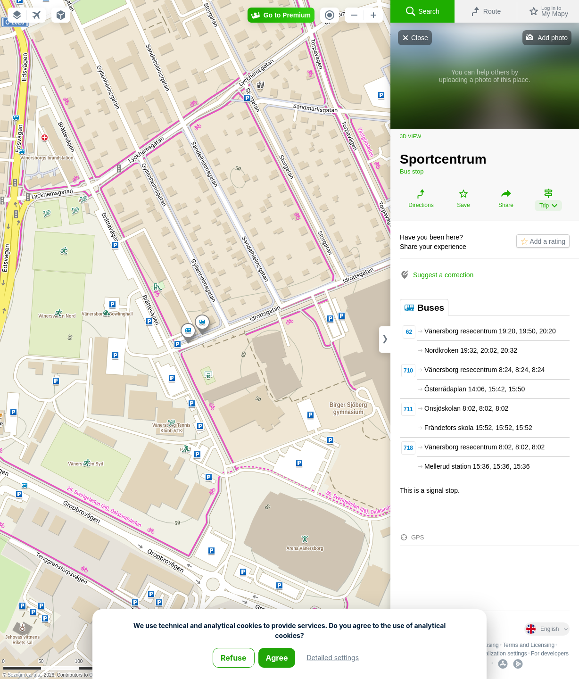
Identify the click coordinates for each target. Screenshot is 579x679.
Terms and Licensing (528, 645)
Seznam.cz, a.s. (24, 675)
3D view (410, 136)
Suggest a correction (443, 275)
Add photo (553, 37)
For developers (550, 653)
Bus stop (412, 171)
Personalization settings (497, 653)
